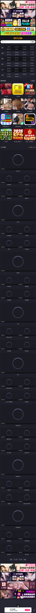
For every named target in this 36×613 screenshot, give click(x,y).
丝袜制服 (17, 54)
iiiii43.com (18, 38)
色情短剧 (17, 76)
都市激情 (9, 68)
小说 (2, 69)
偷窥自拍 (9, 63)
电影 (2, 58)
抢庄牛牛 (32, 49)
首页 (11, 559)
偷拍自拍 (17, 57)
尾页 (25, 559)
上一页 (15, 559)
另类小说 (17, 71)
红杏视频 (9, 76)
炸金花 (16, 49)
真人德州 (17, 46)
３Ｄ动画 (32, 52)
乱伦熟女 (24, 60)
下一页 (20, 559)
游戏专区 (32, 46)
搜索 (33, 41)
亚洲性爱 (9, 57)
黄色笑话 (24, 71)
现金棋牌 (24, 49)
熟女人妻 (9, 54)
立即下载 (27, 610)
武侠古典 (32, 68)
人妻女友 (24, 68)
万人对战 (24, 46)
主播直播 (24, 54)
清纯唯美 (17, 65)
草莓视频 (24, 74)
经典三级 (17, 60)
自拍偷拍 (17, 52)
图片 (2, 64)
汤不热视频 (32, 74)
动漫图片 (32, 63)
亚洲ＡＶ (9, 52)
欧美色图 (24, 63)
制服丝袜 (9, 60)
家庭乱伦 (17, 68)
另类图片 (32, 65)
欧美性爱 (32, 57)
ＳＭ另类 (32, 54)
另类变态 (32, 60)
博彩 (2, 48)
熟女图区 (24, 65)
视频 (2, 53)
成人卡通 (24, 57)
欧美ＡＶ (24, 52)
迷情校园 (9, 71)
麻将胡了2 (9, 49)
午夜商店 (17, 74)
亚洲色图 (17, 63)
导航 (2, 75)
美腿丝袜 (9, 65)
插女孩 (8, 74)
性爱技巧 (32, 71)
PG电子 (9, 46)
